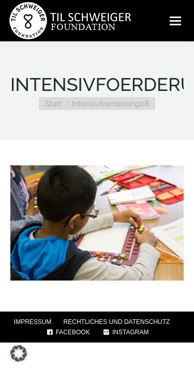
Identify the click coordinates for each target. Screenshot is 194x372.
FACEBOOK (68, 332)
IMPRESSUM (33, 322)
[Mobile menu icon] (175, 21)
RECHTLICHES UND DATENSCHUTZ (117, 322)
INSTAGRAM (125, 332)
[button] (18, 353)
